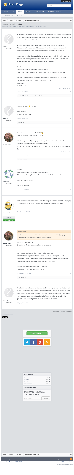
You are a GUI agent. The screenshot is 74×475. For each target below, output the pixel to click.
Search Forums (9, 15)
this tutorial (41, 293)
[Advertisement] (37, 414)
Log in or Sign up (66, 1)
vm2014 (5, 46)
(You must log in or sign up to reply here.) (62, 311)
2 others (37, 95)
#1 (70, 91)
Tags (13, 11)
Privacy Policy (69, 461)
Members (28, 11)
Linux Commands (39, 11)
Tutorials (6, 11)
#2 (70, 118)
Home (63, 459)
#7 (70, 302)
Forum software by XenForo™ (15, 461)
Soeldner (5, 118)
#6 (70, 273)
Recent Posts (20, 15)
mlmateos (30, 95)
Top (68, 459)
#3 (70, 155)
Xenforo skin (6, 459)
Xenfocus (12, 459)
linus (19, 122)
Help (54, 459)
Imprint (59, 459)
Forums (20, 11)
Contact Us (48, 459)
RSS (71, 459)
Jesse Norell (6, 213)
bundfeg (20, 95)
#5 (70, 211)
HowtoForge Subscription (54, 11)
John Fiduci (25, 95)
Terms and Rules (61, 461)
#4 (70, 189)
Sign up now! (37, 333)
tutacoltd (48, 383)
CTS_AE (20, 277)
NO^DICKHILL (7, 145)
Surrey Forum (69, 464)
